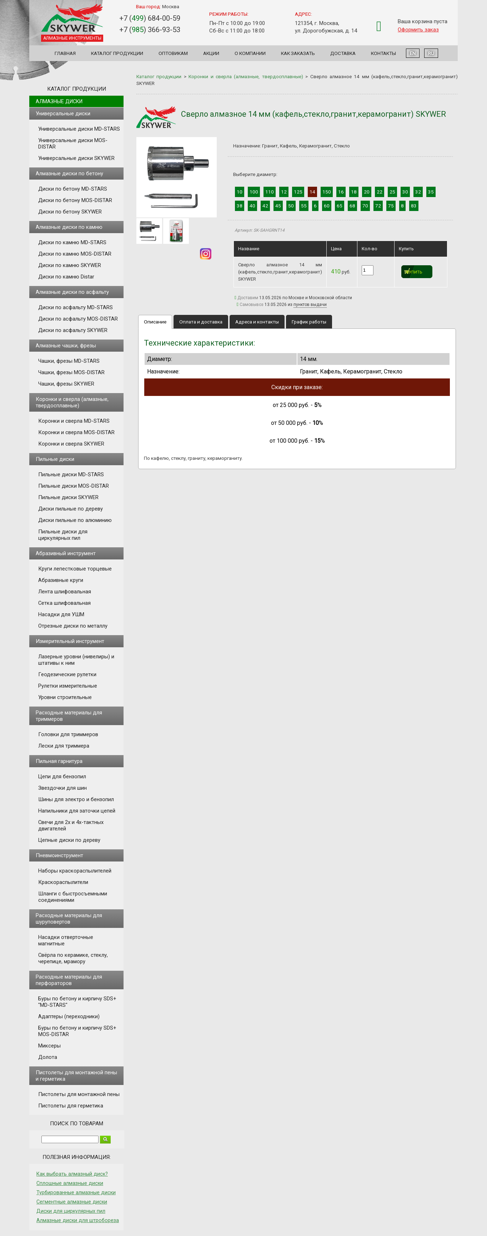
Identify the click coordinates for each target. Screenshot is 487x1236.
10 (239, 192)
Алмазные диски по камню (69, 227)
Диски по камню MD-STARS (72, 242)
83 (414, 205)
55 (304, 205)
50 (291, 205)
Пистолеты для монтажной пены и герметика (76, 1075)
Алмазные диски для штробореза (77, 1220)
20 (367, 192)
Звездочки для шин (62, 788)
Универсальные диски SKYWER (76, 158)
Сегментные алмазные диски (71, 1202)
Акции (211, 53)
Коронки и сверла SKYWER (71, 444)
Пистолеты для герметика (70, 1105)
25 (392, 192)
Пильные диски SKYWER (68, 497)
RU (431, 53)
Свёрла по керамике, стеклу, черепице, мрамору (73, 958)
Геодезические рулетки (67, 674)
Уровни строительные (65, 697)
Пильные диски (55, 459)
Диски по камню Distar (66, 276)
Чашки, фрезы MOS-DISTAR (71, 372)
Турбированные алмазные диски (76, 1192)
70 (365, 205)
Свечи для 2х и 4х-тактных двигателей (71, 825)
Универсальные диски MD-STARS (79, 129)
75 (391, 205)
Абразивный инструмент (66, 553)
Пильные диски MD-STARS (71, 474)
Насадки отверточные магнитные (65, 940)
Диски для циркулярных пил (70, 1211)
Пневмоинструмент (59, 855)
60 (327, 205)
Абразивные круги (60, 580)
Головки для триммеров (68, 734)
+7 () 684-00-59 (149, 18)
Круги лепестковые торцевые (75, 569)
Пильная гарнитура (59, 761)
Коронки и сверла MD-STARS (74, 421)
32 (418, 192)
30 (405, 192)
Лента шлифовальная (64, 591)
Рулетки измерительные (67, 686)
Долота (47, 1057)
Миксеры (49, 1045)
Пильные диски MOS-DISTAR (73, 486)
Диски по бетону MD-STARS (72, 189)
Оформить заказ (418, 29)
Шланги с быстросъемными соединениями (72, 896)
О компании (250, 53)
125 (298, 192)
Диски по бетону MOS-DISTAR (75, 200)
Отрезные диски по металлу (72, 626)
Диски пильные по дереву (70, 509)
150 (326, 192)
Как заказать (298, 53)
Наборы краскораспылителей (74, 871)
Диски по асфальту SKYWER (72, 330)
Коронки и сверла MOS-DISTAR (76, 432)
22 (379, 192)
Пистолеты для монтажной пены (79, 1094)
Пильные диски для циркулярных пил (62, 534)
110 (269, 192)
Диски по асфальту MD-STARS (75, 307)
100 (254, 192)
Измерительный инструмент (70, 641)
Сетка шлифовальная (64, 603)
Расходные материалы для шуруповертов (69, 918)
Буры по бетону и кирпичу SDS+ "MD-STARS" (77, 1001)
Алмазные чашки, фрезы (66, 345)
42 (265, 205)
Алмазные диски (59, 101)
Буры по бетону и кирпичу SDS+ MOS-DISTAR (77, 1031)
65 (339, 205)
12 (284, 192)
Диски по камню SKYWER (69, 265)
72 (378, 205)
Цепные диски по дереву (69, 840)
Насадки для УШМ (61, 614)
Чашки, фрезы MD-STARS (69, 361)
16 (341, 192)
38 (239, 205)
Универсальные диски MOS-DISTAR (72, 143)
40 (252, 205)
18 (354, 192)
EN (413, 53)
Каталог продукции (117, 53)
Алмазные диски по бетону (69, 173)
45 (278, 205)
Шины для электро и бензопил (76, 799)
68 (352, 205)
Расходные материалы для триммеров (69, 715)
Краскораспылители (63, 882)
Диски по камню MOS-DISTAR (74, 254)
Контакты (383, 53)
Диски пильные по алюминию (75, 520)
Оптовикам (173, 53)
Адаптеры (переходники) (69, 1016)
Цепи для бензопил (62, 776)
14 (312, 192)
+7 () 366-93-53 (149, 29)
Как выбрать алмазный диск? (72, 1174)
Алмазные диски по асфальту (72, 292)
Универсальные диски (63, 113)
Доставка (343, 53)
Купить (414, 272)
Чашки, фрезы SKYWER (66, 384)
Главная (65, 53)
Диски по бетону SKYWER (70, 211)
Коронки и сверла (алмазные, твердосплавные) (72, 402)
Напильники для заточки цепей (76, 811)
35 (431, 192)
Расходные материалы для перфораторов (69, 980)
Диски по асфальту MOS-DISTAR (78, 319)
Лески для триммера (63, 746)
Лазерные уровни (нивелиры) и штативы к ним (76, 659)
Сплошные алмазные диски (69, 1183)
